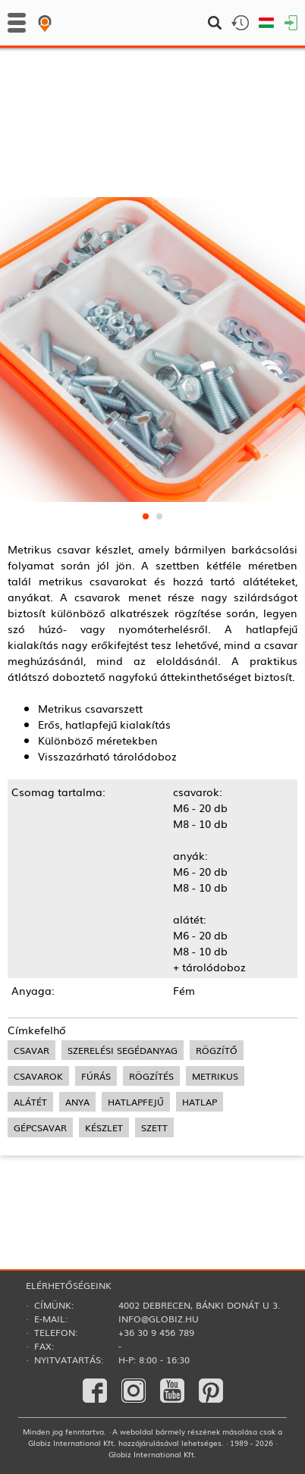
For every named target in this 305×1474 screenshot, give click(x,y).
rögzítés (151, 1076)
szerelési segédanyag (123, 1050)
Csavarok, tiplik (128, 97)
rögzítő (216, 1050)
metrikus (215, 1076)
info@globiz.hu (158, 1318)
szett (154, 1127)
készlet (104, 1127)
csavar (31, 1050)
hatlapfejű (136, 1102)
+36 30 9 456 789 (156, 1332)
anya (77, 1102)
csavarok (38, 1076)
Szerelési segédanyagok (62, 114)
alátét (30, 1102)
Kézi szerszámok (45, 97)
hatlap (199, 1102)
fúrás (96, 1076)
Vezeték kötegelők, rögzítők (190, 114)
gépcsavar (40, 1127)
